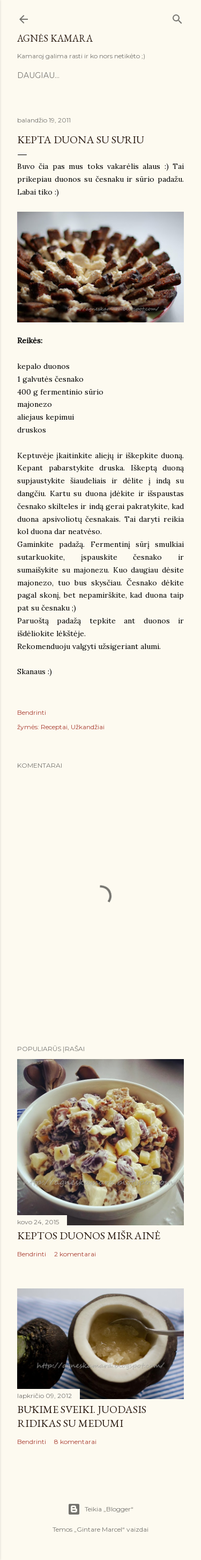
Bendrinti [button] (31, 712)
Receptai (54, 727)
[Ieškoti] (177, 16)
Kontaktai (128, 75)
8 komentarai (75, 1442)
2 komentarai (75, 1254)
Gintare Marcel (99, 1529)
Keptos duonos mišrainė (88, 1235)
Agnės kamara (55, 38)
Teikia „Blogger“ (100, 1509)
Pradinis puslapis (58, 75)
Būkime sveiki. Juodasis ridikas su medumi (81, 1416)
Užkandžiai (88, 727)
